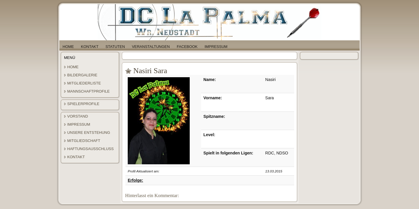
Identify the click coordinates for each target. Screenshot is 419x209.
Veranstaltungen (151, 46)
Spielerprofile (83, 104)
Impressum (216, 46)
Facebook (187, 46)
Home (68, 46)
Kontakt (89, 46)
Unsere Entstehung (88, 132)
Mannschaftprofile (88, 91)
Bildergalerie (82, 75)
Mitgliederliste (84, 83)
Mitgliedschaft (83, 140)
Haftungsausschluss (90, 149)
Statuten (115, 46)
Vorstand (77, 116)
